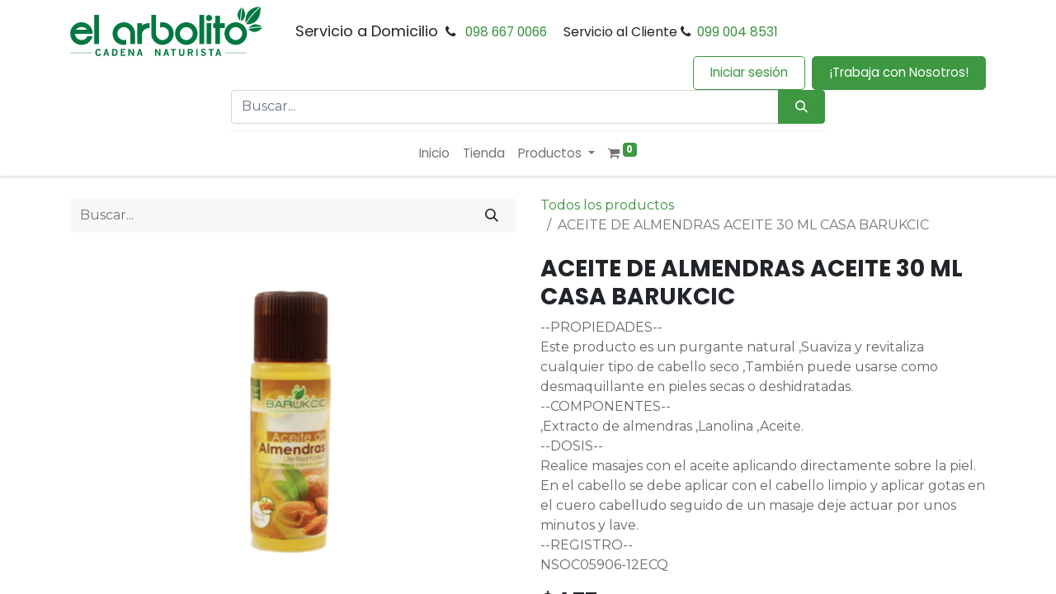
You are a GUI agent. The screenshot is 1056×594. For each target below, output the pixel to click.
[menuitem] (434, 154)
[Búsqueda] (801, 107)
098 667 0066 (506, 31)
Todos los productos (607, 205)
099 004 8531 (737, 31)
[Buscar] (492, 215)
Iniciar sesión (749, 72)
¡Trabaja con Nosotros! (899, 72)
